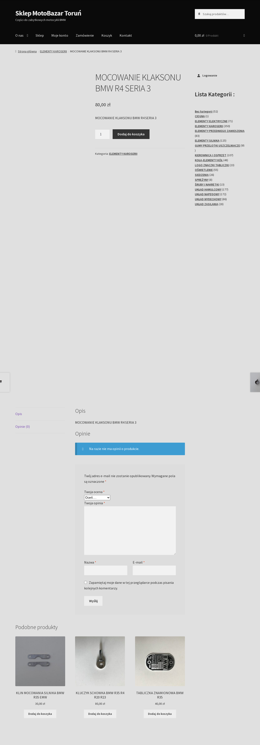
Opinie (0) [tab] (22, 374)
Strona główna (27, 51)
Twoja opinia (94, 450)
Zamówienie (85, 35)
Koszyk (106, 35)
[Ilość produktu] (102, 134)
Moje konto (59, 35)
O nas (19, 35)
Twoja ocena (94, 439)
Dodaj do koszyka (131, 134)
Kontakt (126, 35)
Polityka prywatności (31, 720)
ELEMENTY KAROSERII (53, 51)
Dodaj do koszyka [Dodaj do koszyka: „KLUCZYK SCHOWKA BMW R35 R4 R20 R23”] (100, 661)
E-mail (139, 510)
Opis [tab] (18, 361)
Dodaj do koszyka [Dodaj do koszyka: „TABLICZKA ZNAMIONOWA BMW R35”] (160, 661)
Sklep (40, 35)
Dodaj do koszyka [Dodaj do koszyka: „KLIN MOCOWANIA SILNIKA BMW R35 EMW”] (40, 661)
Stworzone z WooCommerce (71, 720)
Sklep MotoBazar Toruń (48, 13)
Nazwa (90, 510)
